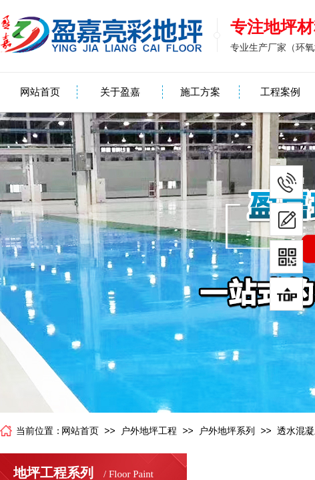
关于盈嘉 (120, 92)
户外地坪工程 (149, 431)
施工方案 (200, 92)
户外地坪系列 (227, 431)
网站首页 (40, 92)
